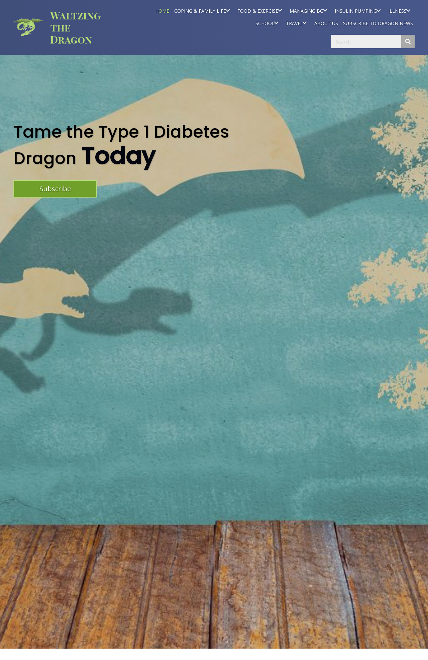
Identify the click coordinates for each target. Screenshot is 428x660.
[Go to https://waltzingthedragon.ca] (62, 27)
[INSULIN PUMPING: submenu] (378, 10)
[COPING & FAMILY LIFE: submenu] (227, 10)
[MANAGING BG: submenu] (325, 10)
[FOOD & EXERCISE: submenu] (280, 10)
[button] (55, 189)
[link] (162, 10)
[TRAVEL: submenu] (304, 22)
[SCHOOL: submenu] (276, 22)
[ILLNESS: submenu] (408, 10)
